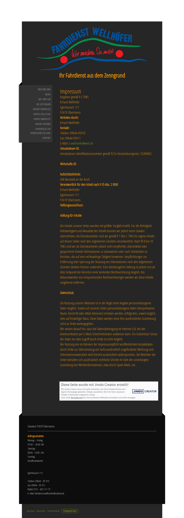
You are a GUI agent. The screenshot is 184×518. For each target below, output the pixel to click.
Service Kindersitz (42, 119)
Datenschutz (41, 510)
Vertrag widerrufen (70, 510)
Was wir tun (44, 99)
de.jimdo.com (77, 397)
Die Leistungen (44, 104)
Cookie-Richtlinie (53, 510)
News (48, 94)
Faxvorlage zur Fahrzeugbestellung (40, 131)
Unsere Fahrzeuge (42, 109)
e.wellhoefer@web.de (81, 143)
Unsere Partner (43, 124)
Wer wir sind (44, 89)
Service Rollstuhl (42, 114)
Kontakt (47, 138)
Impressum (31, 510)
